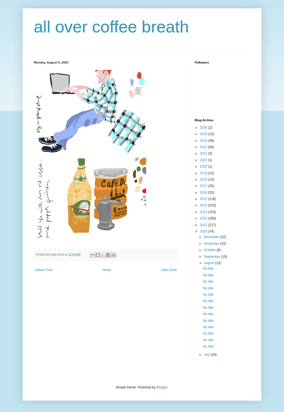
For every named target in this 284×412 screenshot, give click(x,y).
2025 (204, 134)
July (207, 355)
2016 (204, 192)
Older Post (169, 270)
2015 (204, 199)
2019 (204, 173)
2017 (204, 186)
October (210, 250)
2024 (204, 141)
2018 (204, 179)
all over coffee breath (111, 26)
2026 (204, 128)
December (212, 237)
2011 (204, 225)
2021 (204, 160)
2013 (204, 212)
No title (208, 269)
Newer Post (43, 270)
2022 (204, 153)
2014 (204, 205)
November (212, 244)
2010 (204, 231)
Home (106, 270)
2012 (204, 218)
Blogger (162, 387)
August (209, 263)
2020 (204, 166)
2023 (204, 147)
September (212, 257)
